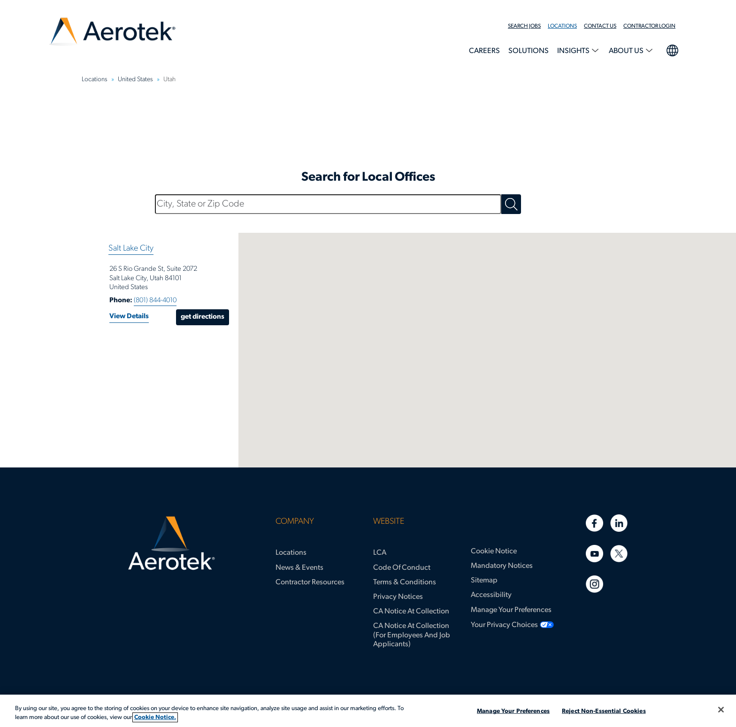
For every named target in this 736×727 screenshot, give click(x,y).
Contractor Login (649, 26)
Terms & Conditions (404, 582)
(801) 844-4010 (155, 300)
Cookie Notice (494, 551)
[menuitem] (528, 26)
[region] (368, 711)
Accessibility (491, 595)
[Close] (721, 709)
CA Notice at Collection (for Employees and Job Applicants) (411, 635)
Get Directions (202, 317)
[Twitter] (619, 553)
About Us (627, 51)
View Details (129, 316)
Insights (574, 51)
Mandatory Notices (502, 566)
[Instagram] (594, 584)
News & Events (299, 568)
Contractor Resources (310, 582)
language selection (671, 49)
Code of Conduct (401, 568)
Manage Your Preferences (511, 610)
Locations (562, 26)
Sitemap (484, 580)
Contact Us (600, 26)
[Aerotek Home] (171, 543)
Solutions (528, 51)
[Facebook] (594, 523)
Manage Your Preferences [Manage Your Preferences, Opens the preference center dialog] (513, 711)
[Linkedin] (619, 523)
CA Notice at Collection (411, 611)
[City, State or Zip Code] (328, 204)
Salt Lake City (130, 248)
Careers (484, 51)
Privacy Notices (398, 597)
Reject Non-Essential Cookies (604, 711)
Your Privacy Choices (504, 625)
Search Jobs (524, 26)
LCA (379, 553)
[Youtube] (594, 553)
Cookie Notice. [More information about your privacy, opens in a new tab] (155, 717)
